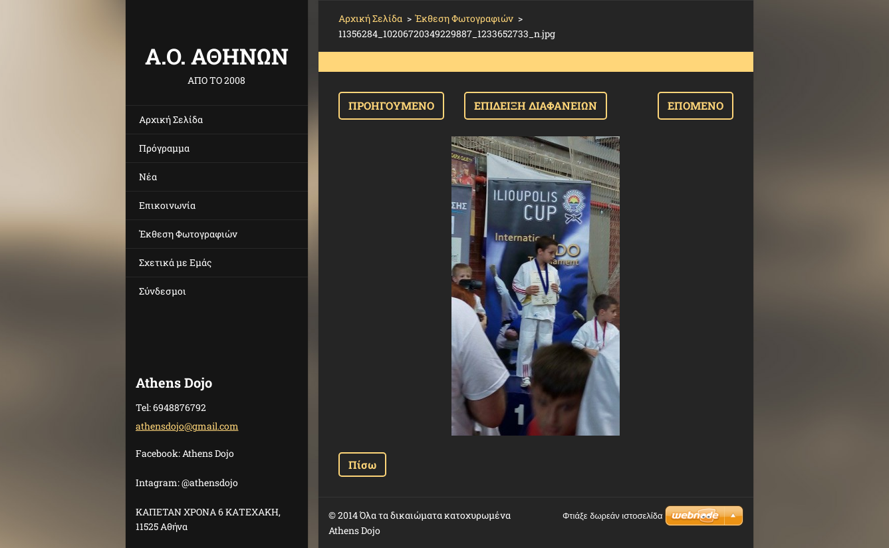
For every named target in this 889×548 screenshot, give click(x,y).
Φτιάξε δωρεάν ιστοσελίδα (612, 516)
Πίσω (362, 465)
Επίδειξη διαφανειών (535, 105)
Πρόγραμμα (164, 148)
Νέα (148, 176)
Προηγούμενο (391, 105)
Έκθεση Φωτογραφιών (188, 233)
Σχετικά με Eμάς (175, 262)
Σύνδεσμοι (162, 291)
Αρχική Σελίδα (171, 119)
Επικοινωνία (167, 205)
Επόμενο (695, 105)
